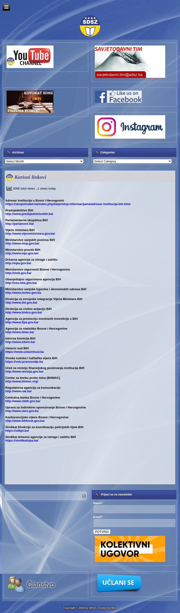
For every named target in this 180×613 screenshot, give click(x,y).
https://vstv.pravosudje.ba (24, 361)
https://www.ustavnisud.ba (24, 352)
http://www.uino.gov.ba (22, 411)
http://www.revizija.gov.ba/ (24, 371)
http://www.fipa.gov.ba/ (21, 322)
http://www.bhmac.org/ (21, 381)
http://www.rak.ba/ (18, 391)
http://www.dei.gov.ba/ (21, 302)
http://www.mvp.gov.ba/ (22, 243)
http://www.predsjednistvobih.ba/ (29, 214)
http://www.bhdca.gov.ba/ (23, 312)
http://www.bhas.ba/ (19, 332)
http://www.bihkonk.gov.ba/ (25, 421)
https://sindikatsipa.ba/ (21, 440)
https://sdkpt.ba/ (17, 430)
